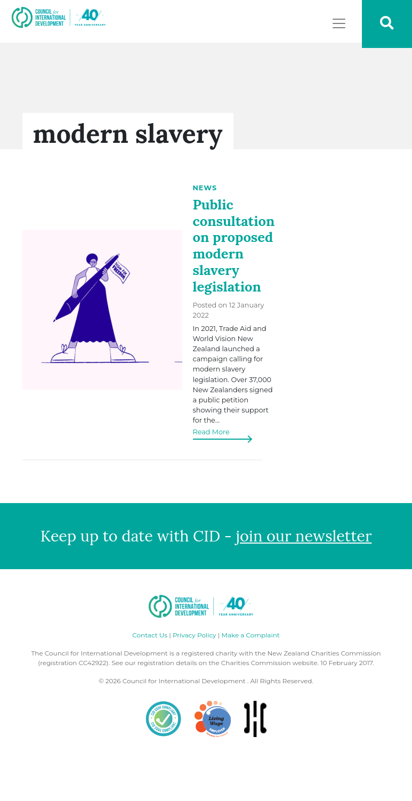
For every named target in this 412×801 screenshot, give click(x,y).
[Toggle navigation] (339, 23)
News (205, 188)
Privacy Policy (194, 635)
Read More (211, 432)
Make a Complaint (250, 635)
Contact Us (149, 635)
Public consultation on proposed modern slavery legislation (234, 245)
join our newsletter (304, 536)
